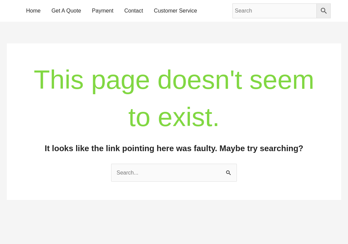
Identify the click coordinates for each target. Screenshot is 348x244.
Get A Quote (66, 11)
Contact (133, 11)
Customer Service (175, 11)
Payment (103, 11)
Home (33, 11)
